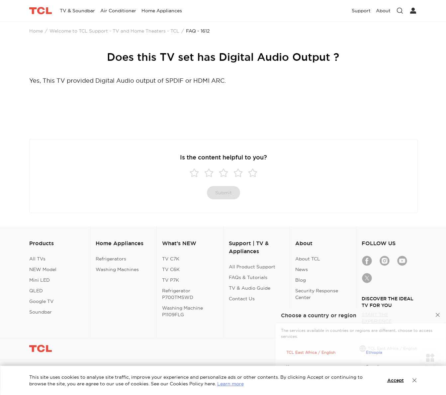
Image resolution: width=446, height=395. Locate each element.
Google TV (41, 301)
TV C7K (170, 259)
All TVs (37, 259)
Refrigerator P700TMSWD (177, 294)
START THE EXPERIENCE (377, 318)
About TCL (307, 259)
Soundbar (40, 312)
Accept (395, 380)
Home (36, 31)
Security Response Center (316, 294)
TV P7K (170, 280)
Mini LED (39, 280)
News (301, 269)
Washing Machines (117, 269)
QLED (36, 291)
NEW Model (42, 269)
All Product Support (252, 267)
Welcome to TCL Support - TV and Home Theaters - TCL (114, 31)
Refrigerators (111, 259)
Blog (300, 280)
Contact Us (242, 299)
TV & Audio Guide (249, 288)
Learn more (230, 384)
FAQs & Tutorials (248, 277)
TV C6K (171, 269)
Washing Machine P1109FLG (182, 311)
